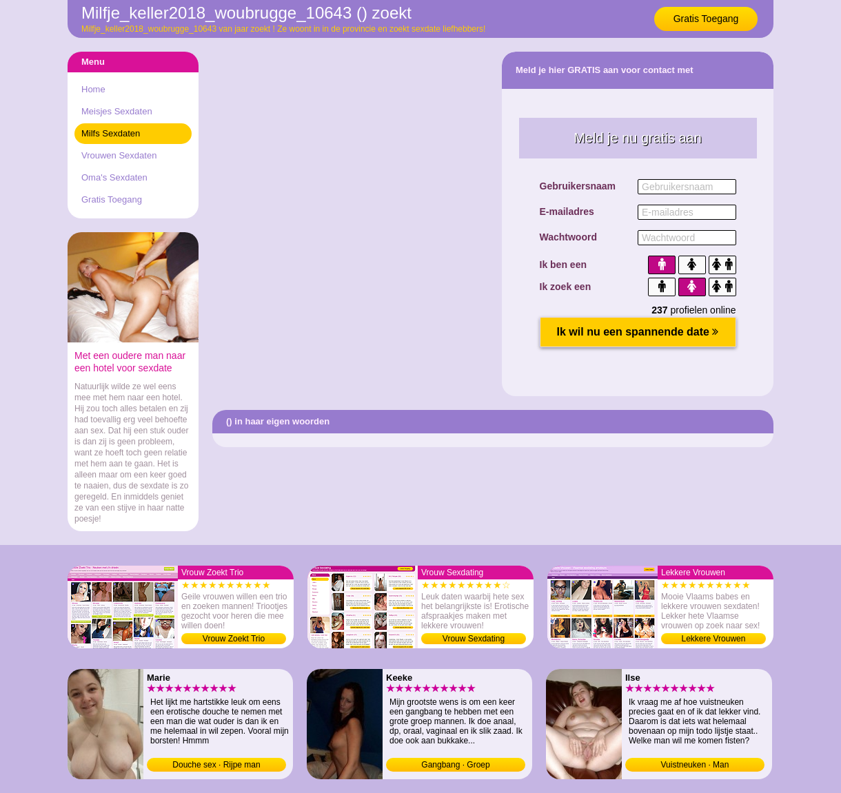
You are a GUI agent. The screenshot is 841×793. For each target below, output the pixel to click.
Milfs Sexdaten (110, 133)
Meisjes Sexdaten (116, 111)
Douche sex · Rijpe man (216, 765)
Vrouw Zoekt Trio (234, 638)
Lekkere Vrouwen (714, 638)
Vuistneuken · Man (695, 765)
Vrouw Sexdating (474, 638)
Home (93, 89)
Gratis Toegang (706, 18)
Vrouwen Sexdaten (118, 155)
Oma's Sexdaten (114, 177)
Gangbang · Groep (455, 765)
